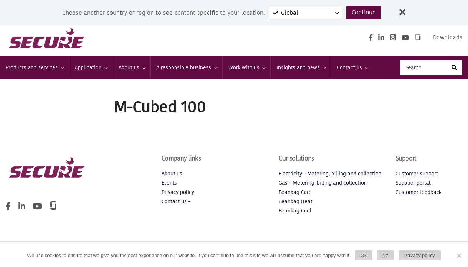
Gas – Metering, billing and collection (323, 183)
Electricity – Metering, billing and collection (330, 174)
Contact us (352, 68)
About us (132, 68)
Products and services (34, 68)
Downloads (447, 37)
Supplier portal (413, 183)
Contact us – (176, 201)
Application (91, 68)
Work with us (246, 68)
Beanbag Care (295, 192)
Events (169, 183)
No (385, 255)
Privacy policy (178, 192)
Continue (364, 12)
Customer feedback (419, 192)
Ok (364, 255)
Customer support (417, 174)
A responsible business (186, 68)
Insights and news (300, 68)
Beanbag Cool (295, 211)
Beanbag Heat (295, 201)
